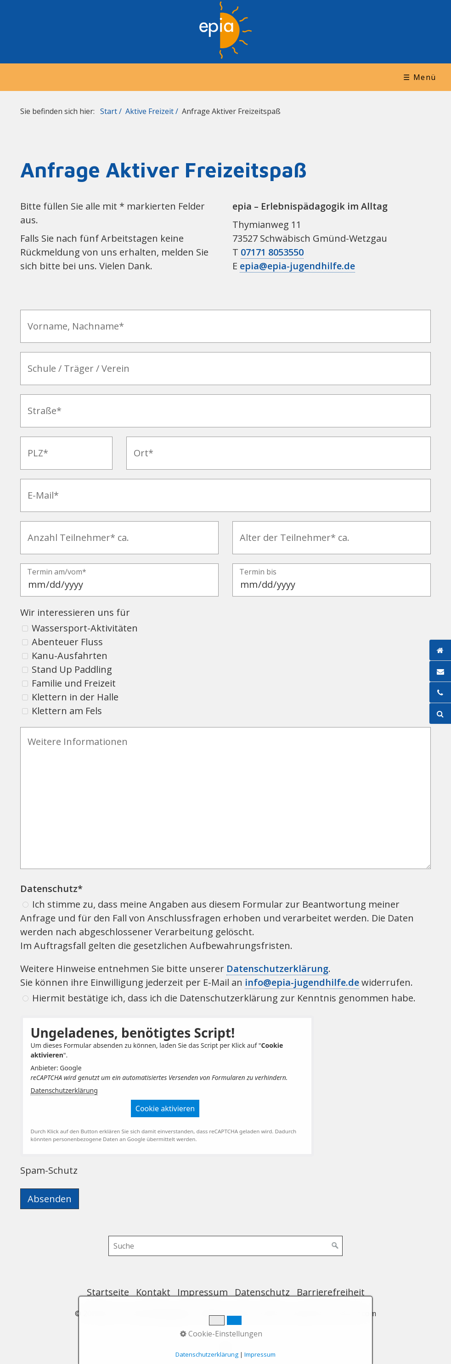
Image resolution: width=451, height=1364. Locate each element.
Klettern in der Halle (75, 697)
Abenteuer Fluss (67, 642)
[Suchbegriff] (225, 1246)
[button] (165, 1108)
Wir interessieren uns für (75, 612)
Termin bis (257, 572)
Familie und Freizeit (74, 683)
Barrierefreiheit (331, 1292)
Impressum (202, 1292)
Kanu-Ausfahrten (69, 655)
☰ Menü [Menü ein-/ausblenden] (419, 77)
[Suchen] (335, 1246)
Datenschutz (262, 1292)
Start (108, 111)
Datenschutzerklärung (63, 1090)
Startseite (108, 1292)
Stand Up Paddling (72, 669)
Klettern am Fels (67, 711)
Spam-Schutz (49, 1170)
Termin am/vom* (56, 572)
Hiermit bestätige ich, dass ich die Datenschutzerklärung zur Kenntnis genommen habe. (224, 998)
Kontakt (153, 1292)
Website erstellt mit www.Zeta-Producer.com (300, 1313)
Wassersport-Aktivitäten (85, 628)
